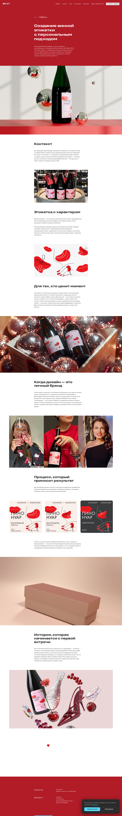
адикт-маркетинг (97, 4)
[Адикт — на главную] (6, 4)
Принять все (92, 809)
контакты (86, 4)
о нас (70, 4)
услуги (64, 4)
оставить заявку (113, 3)
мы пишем (77, 4)
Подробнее (94, 805)
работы (58, 4)
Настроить (109, 809)
